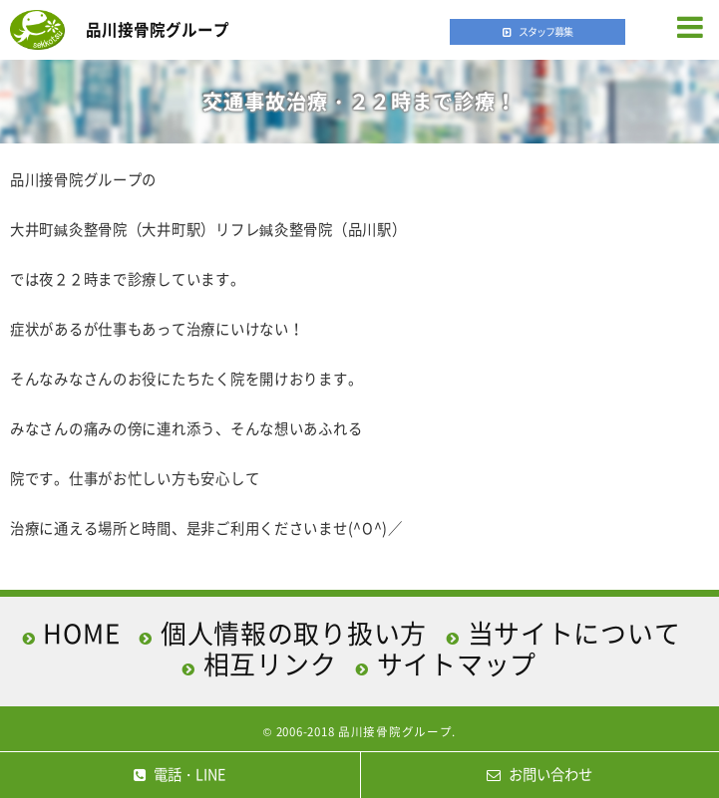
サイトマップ (457, 663)
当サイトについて (574, 633)
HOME (81, 633)
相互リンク (270, 663)
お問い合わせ (539, 774)
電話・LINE (179, 774)
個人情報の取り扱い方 (294, 633)
